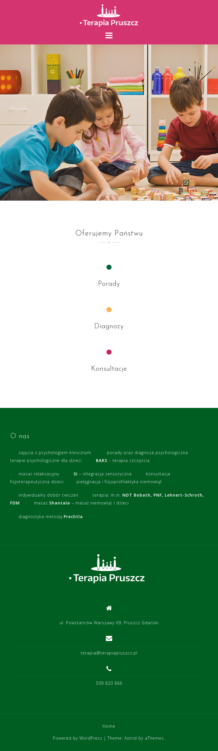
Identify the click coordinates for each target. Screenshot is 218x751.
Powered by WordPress (77, 738)
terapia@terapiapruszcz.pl (109, 653)
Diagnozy (109, 326)
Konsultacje (109, 368)
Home (109, 726)
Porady (109, 284)
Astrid (130, 738)
